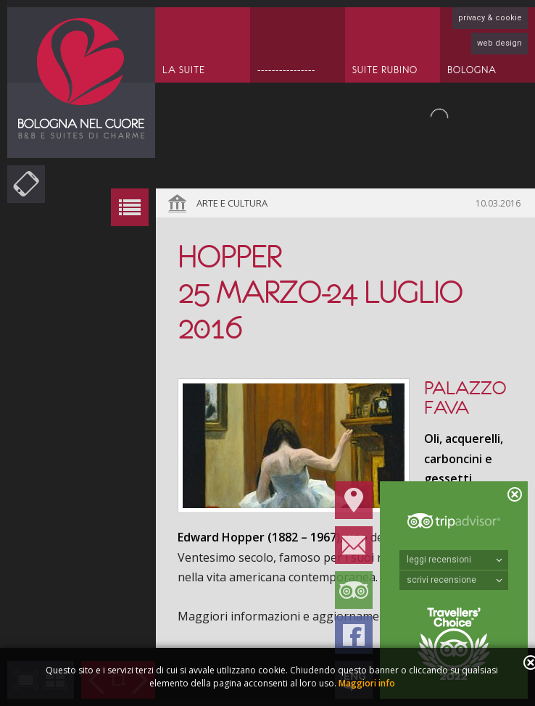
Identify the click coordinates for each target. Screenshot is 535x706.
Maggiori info (367, 683)
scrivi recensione (454, 580)
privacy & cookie (490, 17)
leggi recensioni (454, 560)
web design (499, 43)
